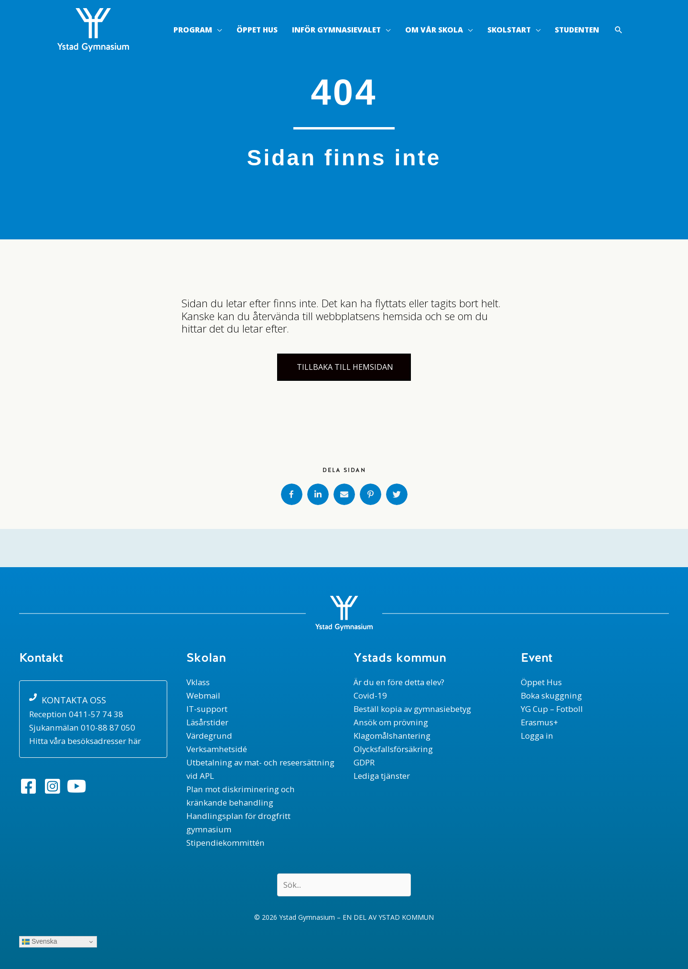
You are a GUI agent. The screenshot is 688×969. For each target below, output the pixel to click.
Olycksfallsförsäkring (394, 748)
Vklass (198, 682)
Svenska (39, 941)
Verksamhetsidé (216, 748)
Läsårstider (207, 722)
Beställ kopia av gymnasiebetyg (413, 708)
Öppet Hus (541, 682)
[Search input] (344, 884)
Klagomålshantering (392, 735)
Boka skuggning (551, 695)
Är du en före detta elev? (399, 682)
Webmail (203, 695)
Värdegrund (209, 735)
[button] (619, 30)
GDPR (364, 762)
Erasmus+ (540, 722)
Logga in (537, 735)
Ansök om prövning (390, 722)
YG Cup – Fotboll (552, 708)
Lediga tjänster (382, 775)
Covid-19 (370, 695)
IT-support (206, 708)
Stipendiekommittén (225, 842)
